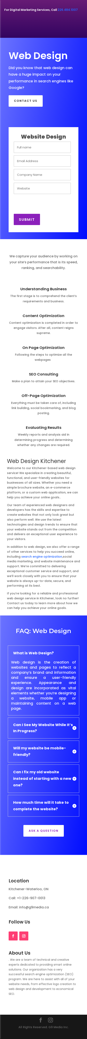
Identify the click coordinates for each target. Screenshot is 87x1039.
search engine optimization (41, 557)
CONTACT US (25, 101)
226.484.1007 (68, 10)
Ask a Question (43, 831)
